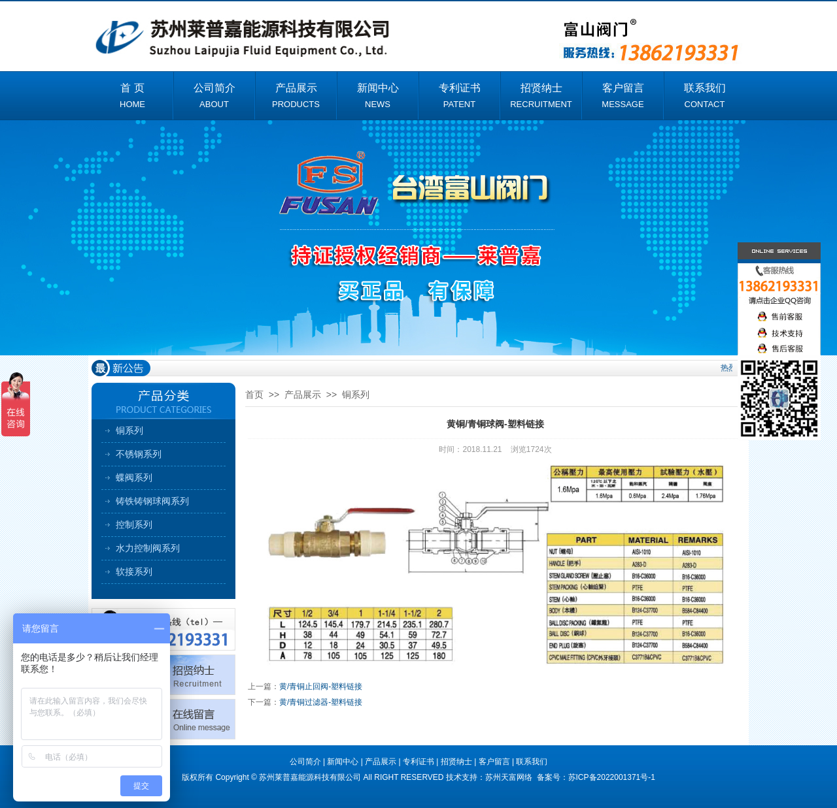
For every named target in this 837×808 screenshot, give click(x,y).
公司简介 (305, 761)
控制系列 (134, 524)
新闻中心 (342, 761)
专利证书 (418, 761)
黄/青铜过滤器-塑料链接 (320, 702)
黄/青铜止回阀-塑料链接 (320, 686)
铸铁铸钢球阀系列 (152, 501)
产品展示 (302, 394)
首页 (254, 394)
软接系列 (134, 571)
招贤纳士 (456, 761)
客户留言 (494, 761)
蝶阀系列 (134, 477)
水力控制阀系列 (148, 548)
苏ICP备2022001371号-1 (611, 777)
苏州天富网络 (509, 777)
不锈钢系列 (139, 454)
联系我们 (531, 761)
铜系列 (129, 430)
